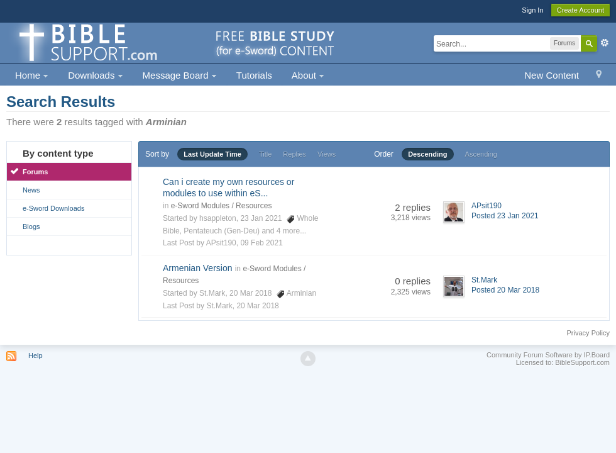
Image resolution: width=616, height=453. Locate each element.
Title (265, 154)
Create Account (580, 10)
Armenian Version (198, 268)
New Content (551, 75)
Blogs (31, 226)
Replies (294, 154)
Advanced (605, 43)
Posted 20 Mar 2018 (505, 290)
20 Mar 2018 (257, 305)
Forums (35, 172)
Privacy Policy (588, 333)
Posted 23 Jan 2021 (505, 215)
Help (35, 355)
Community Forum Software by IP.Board (548, 355)
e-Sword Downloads (53, 208)
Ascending (481, 154)
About (308, 75)
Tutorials (254, 75)
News (31, 190)
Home (31, 75)
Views (326, 154)
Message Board (180, 75)
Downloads (95, 75)
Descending (427, 154)
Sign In (532, 10)
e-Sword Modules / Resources (221, 205)
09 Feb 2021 (261, 242)
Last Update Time (212, 154)
